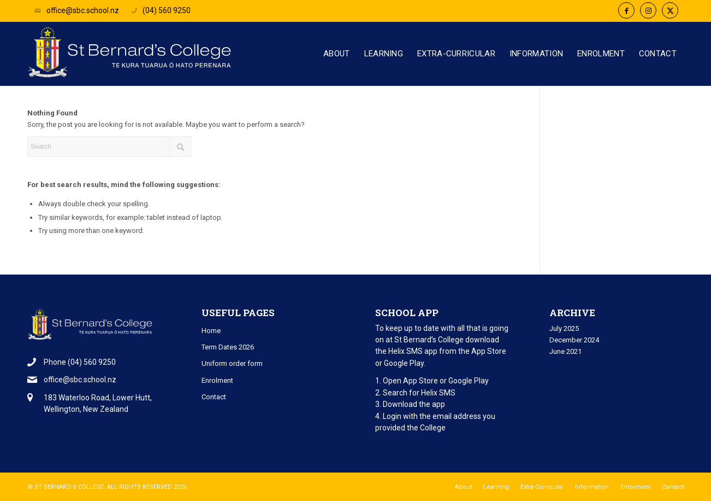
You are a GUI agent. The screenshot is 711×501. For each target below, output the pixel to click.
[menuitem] (336, 53)
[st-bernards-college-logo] (132, 57)
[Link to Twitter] (670, 10)
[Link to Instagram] (648, 10)
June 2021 (565, 351)
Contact (214, 397)
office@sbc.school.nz (76, 10)
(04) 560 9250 (160, 10)
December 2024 (574, 340)
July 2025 (564, 328)
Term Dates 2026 (228, 347)
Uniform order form (232, 363)
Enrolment (217, 380)
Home (211, 331)
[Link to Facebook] (626, 10)
